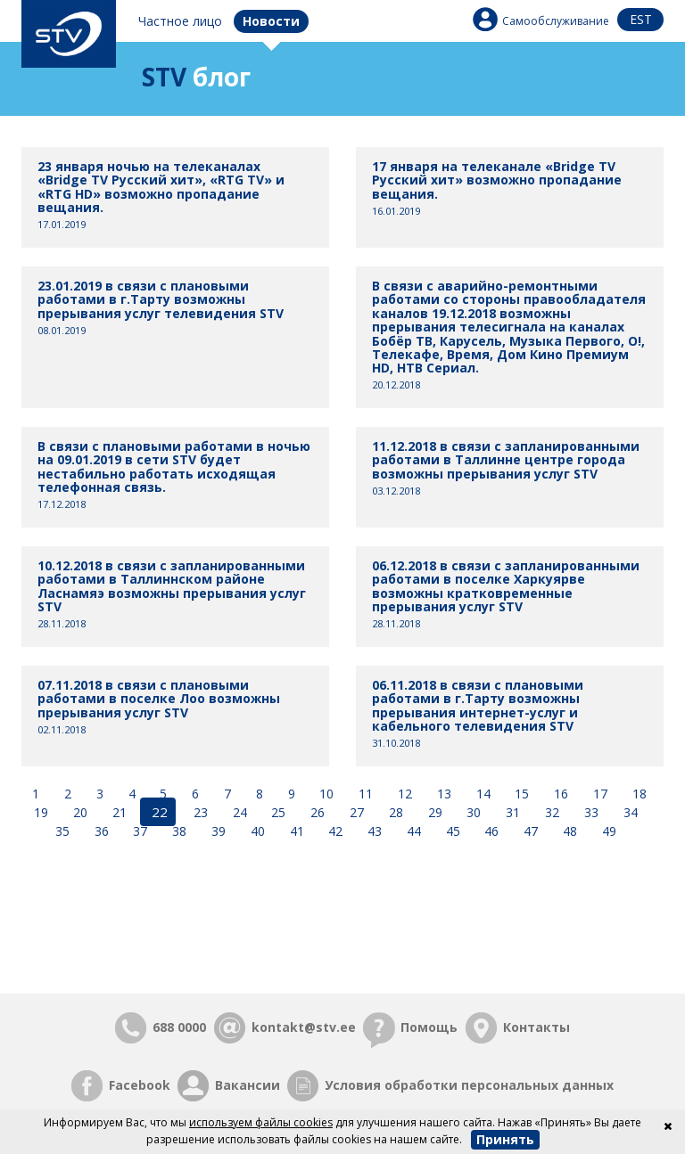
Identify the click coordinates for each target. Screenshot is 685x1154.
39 (217, 829)
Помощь (429, 1026)
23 (197, 811)
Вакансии (247, 1084)
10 (325, 793)
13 (442, 793)
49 (607, 829)
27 (353, 811)
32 (548, 811)
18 (638, 793)
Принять (505, 1139)
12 (403, 793)
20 (80, 811)
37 (138, 829)
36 (100, 829)
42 (333, 829)
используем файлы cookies (261, 1122)
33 (588, 811)
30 (471, 811)
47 (529, 829)
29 (432, 811)
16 (559, 793)
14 (482, 793)
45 (451, 829)
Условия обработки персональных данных (469, 1084)
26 (314, 811)
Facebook (139, 1084)
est (641, 19)
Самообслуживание (555, 21)
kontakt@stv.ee (304, 1026)
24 (236, 811)
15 (520, 793)
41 (295, 829)
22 (158, 811)
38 (177, 829)
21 (119, 811)
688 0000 (179, 1026)
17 (598, 793)
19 (43, 811)
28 (392, 811)
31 (509, 811)
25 (276, 811)
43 (373, 829)
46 (490, 829)
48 (568, 829)
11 (364, 793)
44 (412, 829)
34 (627, 811)
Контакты (536, 1026)
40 (256, 829)
